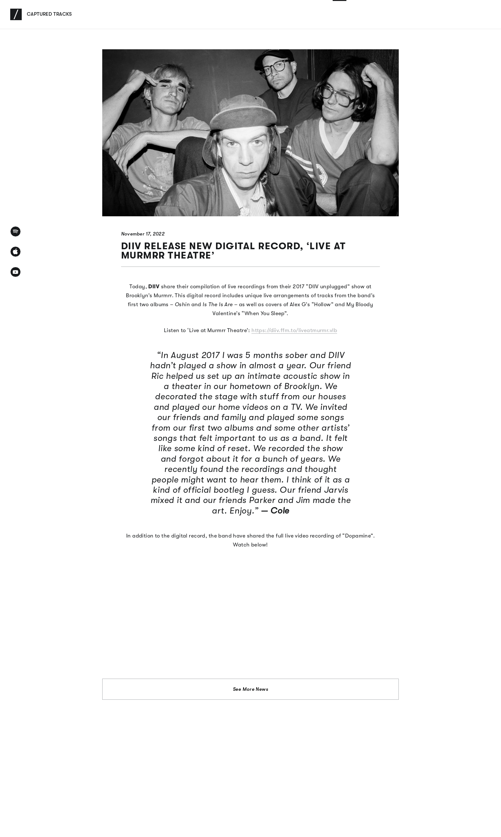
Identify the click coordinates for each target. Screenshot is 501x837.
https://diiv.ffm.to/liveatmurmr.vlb (294, 330)
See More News (250, 689)
